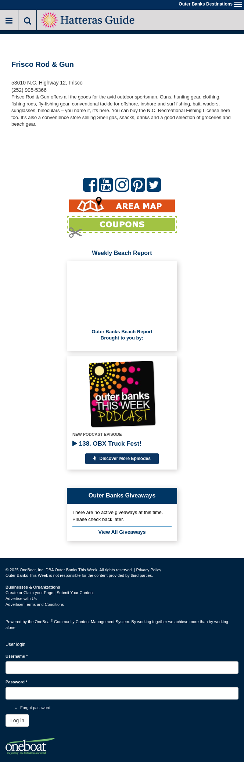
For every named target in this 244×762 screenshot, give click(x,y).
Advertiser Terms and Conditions (35, 604)
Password (16, 682)
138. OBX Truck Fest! (106, 443)
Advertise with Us (21, 598)
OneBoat (44, 621)
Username (17, 656)
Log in (17, 720)
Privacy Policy (148, 570)
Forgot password (35, 707)
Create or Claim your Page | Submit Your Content (50, 592)
